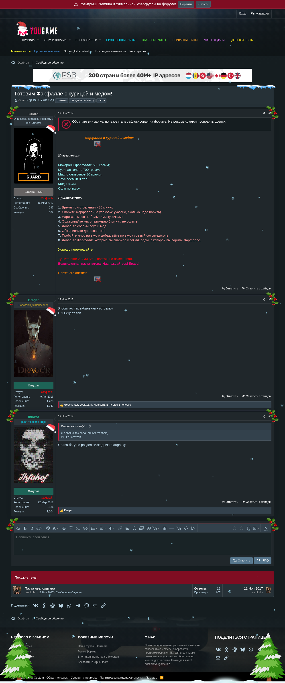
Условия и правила (84, 677)
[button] (37, 40)
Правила (28, 40)
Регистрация (137, 51)
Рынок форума (87, 651)
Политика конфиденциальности (121, 677)
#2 (270, 299)
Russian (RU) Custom (28, 677)
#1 (270, 113)
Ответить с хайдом (258, 288)
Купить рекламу (21, 662)
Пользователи (86, 40)
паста (101, 100)
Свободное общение (68, 592)
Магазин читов (21, 51)
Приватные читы (185, 40)
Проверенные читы (121, 40)
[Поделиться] (264, 113)
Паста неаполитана (40, 588)
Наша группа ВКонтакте (93, 646)
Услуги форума (55, 40)
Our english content (76, 51)
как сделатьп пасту (82, 100)
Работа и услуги (21, 651)
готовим (62, 100)
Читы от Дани (214, 40)
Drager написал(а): (73, 426)
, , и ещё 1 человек (97, 404)
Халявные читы (154, 40)
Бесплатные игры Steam (93, 662)
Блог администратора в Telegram (98, 656)
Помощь (151, 677)
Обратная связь (57, 677)
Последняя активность (111, 51)
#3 (270, 416)
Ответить (232, 288)
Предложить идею (22, 656)
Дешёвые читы (242, 40)
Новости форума (21, 646)
